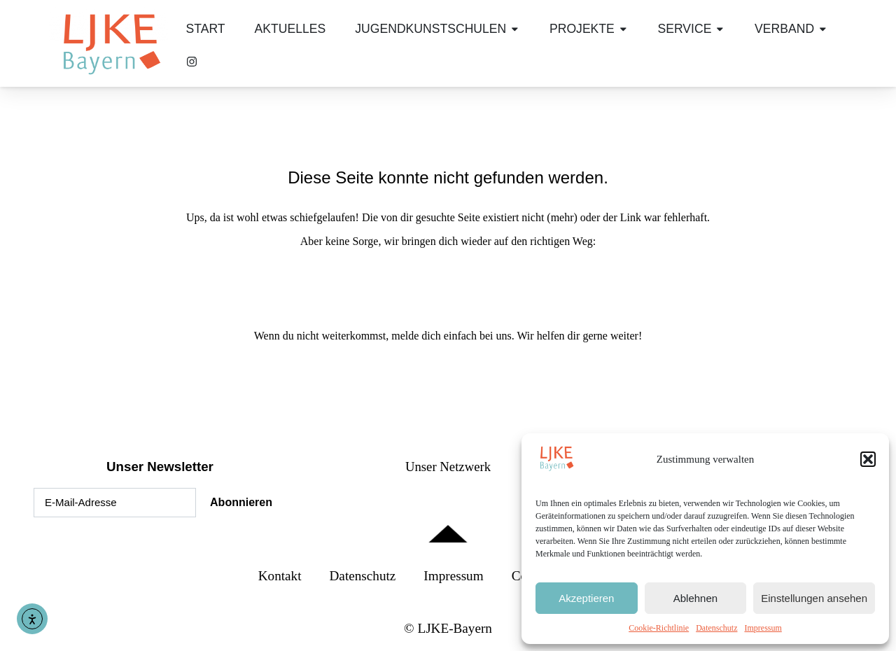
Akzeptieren (586, 598)
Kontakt (280, 575)
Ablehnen (695, 598)
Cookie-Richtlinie (659, 628)
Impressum (762, 628)
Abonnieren (241, 502)
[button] (868, 459)
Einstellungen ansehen (814, 598)
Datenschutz (716, 628)
